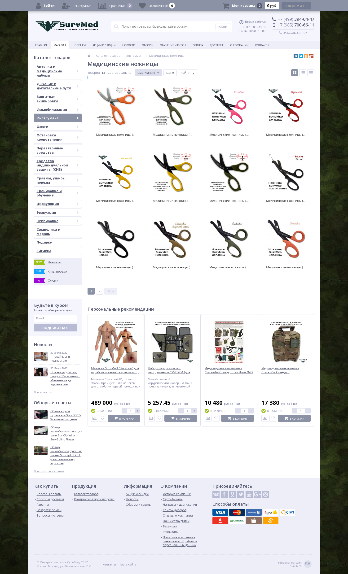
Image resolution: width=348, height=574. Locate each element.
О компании (239, 45)
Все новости (43, 392)
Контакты (262, 45)
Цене (170, 72)
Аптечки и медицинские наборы (58, 70)
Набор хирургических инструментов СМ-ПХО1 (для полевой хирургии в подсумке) (171, 372)
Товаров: (94, 72)
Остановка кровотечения (58, 137)
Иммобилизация (58, 109)
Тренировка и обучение (58, 193)
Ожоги (58, 126)
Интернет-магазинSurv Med (295, 564)
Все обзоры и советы (49, 471)
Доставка (216, 45)
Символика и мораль (48, 231)
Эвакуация (58, 212)
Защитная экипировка (58, 98)
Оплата (198, 45)
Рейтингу (187, 72)
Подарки (45, 242)
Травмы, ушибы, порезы (58, 180)
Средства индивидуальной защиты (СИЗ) (58, 165)
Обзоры (147, 45)
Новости (128, 45)
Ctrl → (110, 291)
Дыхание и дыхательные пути (58, 86)
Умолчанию (146, 72)
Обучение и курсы (173, 45)
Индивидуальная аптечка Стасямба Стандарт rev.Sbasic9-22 (229, 370)
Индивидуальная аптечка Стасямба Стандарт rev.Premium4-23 (280, 372)
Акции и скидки (104, 45)
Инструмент (58, 118)
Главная (41, 45)
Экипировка (58, 221)
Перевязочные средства (58, 150)
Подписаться (55, 328)
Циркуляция (58, 203)
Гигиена (44, 250)
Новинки (79, 45)
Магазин (60, 45)
